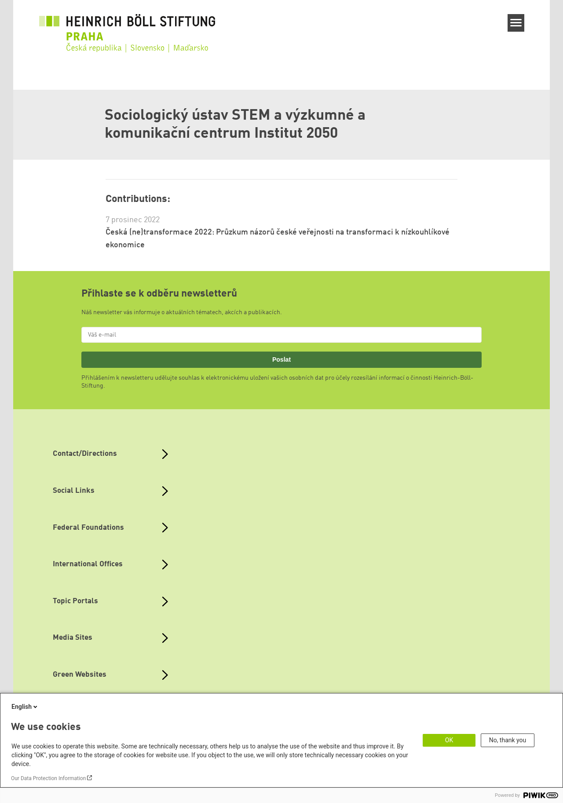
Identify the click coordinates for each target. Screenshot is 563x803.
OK (449, 740)
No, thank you (507, 740)
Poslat (281, 359)
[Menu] (516, 23)
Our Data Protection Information (48, 778)
